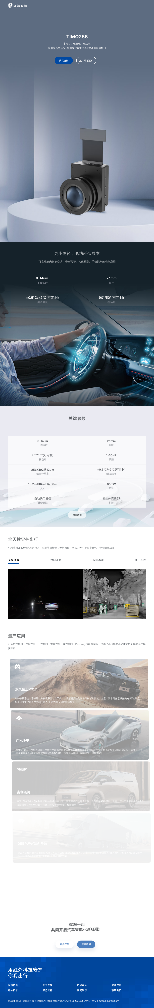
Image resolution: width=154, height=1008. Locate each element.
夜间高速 (98, 560)
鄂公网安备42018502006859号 (103, 1001)
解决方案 (116, 985)
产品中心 (82, 985)
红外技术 (13, 990)
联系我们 (116, 990)
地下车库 (140, 560)
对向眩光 (55, 560)
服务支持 (47, 990)
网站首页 (13, 985)
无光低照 (13, 560)
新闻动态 (82, 990)
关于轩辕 (47, 985)
